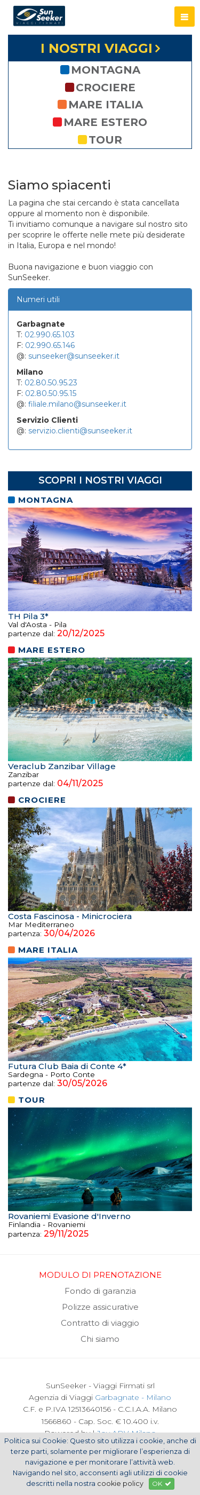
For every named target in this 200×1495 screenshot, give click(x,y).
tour (100, 139)
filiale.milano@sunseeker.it (77, 404)
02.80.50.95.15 (50, 393)
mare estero (100, 122)
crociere (100, 87)
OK (161, 1484)
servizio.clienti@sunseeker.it (80, 431)
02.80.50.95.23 (51, 382)
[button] (184, 16)
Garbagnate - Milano (133, 1397)
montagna (100, 70)
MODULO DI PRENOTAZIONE (100, 1275)
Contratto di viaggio (100, 1323)
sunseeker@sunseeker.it (73, 356)
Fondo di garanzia (100, 1291)
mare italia (100, 104)
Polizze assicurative (100, 1307)
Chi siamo (100, 1339)
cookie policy (120, 1484)
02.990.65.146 (50, 345)
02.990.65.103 (50, 334)
